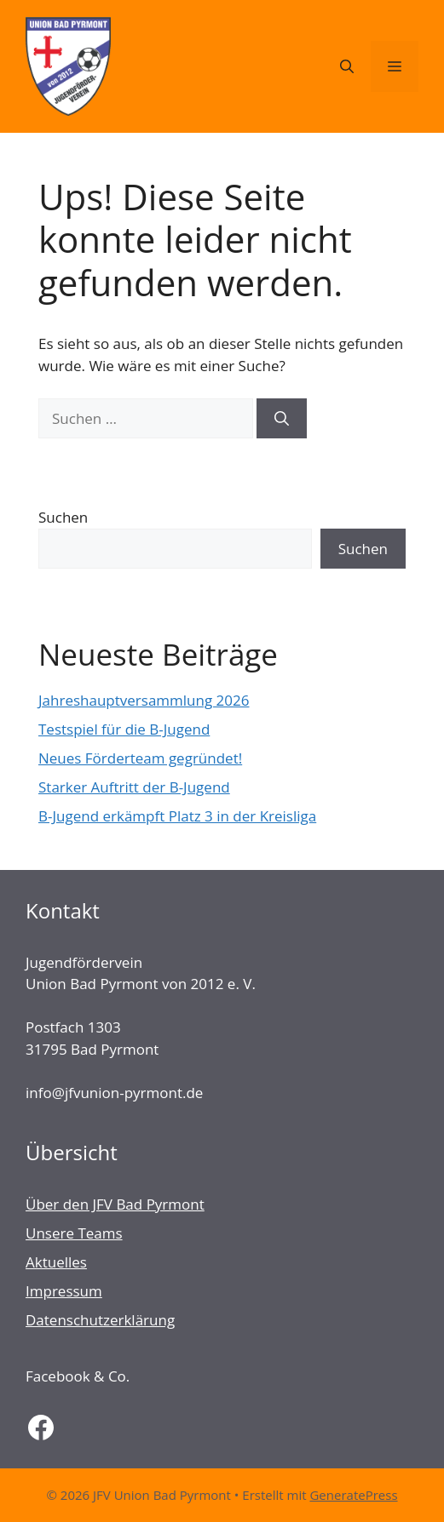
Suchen (63, 517)
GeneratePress (353, 1494)
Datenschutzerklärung (100, 1320)
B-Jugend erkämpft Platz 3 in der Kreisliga (177, 816)
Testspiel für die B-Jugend (124, 729)
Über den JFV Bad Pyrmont (115, 1204)
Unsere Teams (74, 1233)
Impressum (64, 1291)
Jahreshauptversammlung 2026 (143, 700)
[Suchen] (282, 418)
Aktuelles (56, 1262)
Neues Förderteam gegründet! (140, 758)
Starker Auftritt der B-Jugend (134, 787)
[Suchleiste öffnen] (347, 66)
